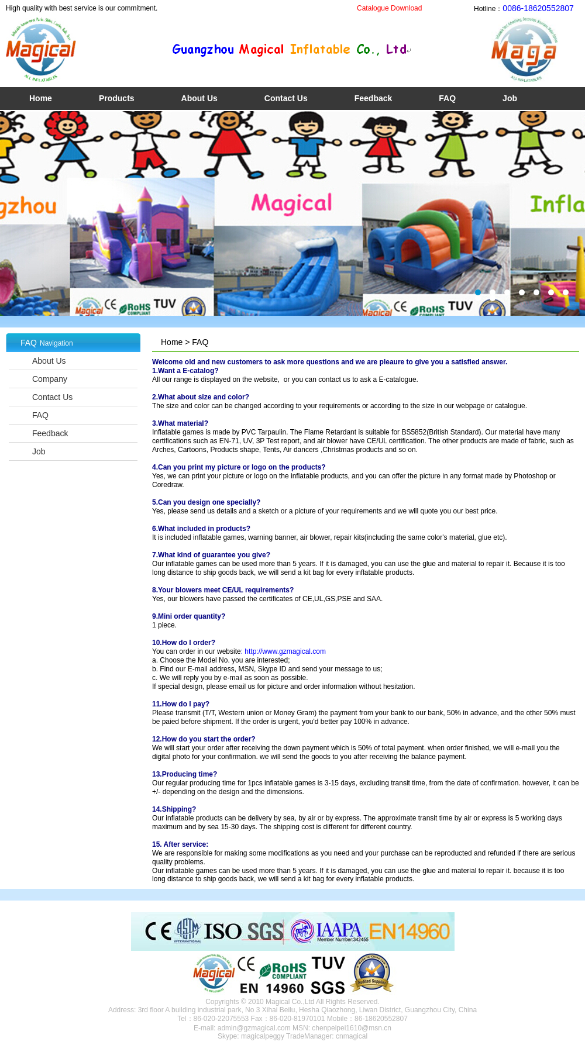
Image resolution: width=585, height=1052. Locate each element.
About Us (199, 98)
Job (510, 98)
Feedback (374, 98)
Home (40, 98)
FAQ (447, 98)
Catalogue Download (389, 8)
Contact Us (286, 98)
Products (117, 98)
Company (49, 379)
